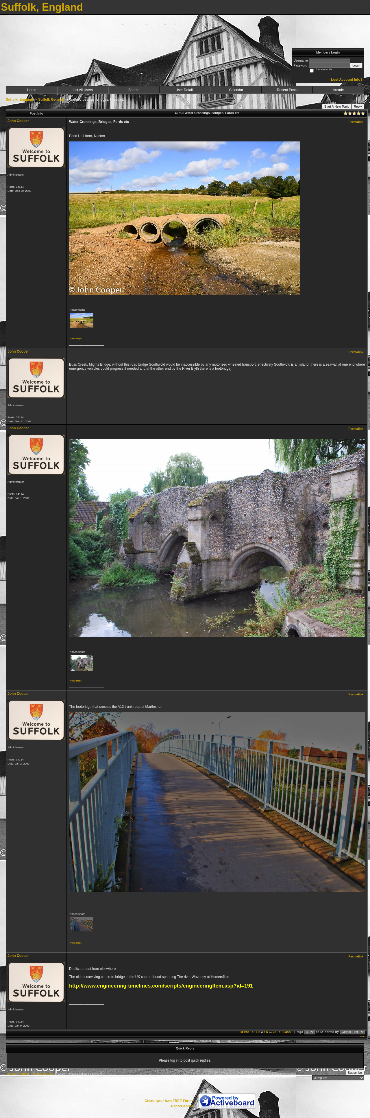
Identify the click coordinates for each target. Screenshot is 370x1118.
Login (356, 65)
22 (274, 1032)
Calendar (236, 90)
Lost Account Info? (346, 80)
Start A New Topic (336, 106)
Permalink (355, 122)
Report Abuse (182, 1106)
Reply (358, 106)
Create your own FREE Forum (169, 1101)
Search (133, 90)
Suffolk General (51, 99)
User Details (184, 90)
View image (76, 338)
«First (244, 1032)
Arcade (338, 90)
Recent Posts (287, 90)
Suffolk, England (19, 99)
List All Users (83, 90)
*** (362, 1037)
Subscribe (355, 1072)
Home (31, 90)
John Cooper (18, 121)
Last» (287, 1032)
